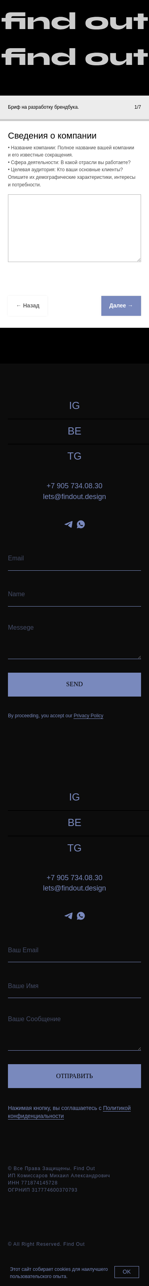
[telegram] (69, 524)
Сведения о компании (52, 136)
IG (74, 405)
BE (74, 431)
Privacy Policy (88, 715)
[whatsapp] (81, 524)
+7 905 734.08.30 (74, 486)
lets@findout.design (74, 497)
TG (74, 456)
